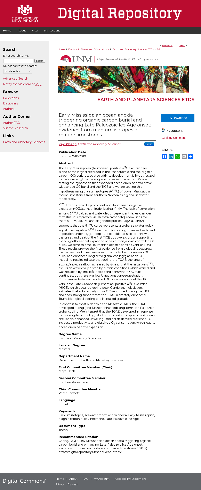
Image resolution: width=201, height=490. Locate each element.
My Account (102, 478)
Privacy (60, 484)
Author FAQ (11, 123)
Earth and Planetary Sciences (24, 142)
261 (159, 49)
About (73, 478)
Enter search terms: (16, 55)
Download (178, 118)
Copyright (73, 484)
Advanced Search (15, 78)
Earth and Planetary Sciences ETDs (133, 49)
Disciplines (10, 103)
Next (182, 45)
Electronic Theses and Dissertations (88, 49)
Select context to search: (20, 65)
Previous (167, 45)
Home (61, 49)
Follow (149, 144)
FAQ (86, 478)
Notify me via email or (22, 84)
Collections (11, 98)
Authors (8, 109)
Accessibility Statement (130, 478)
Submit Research (15, 128)
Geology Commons (174, 137)
